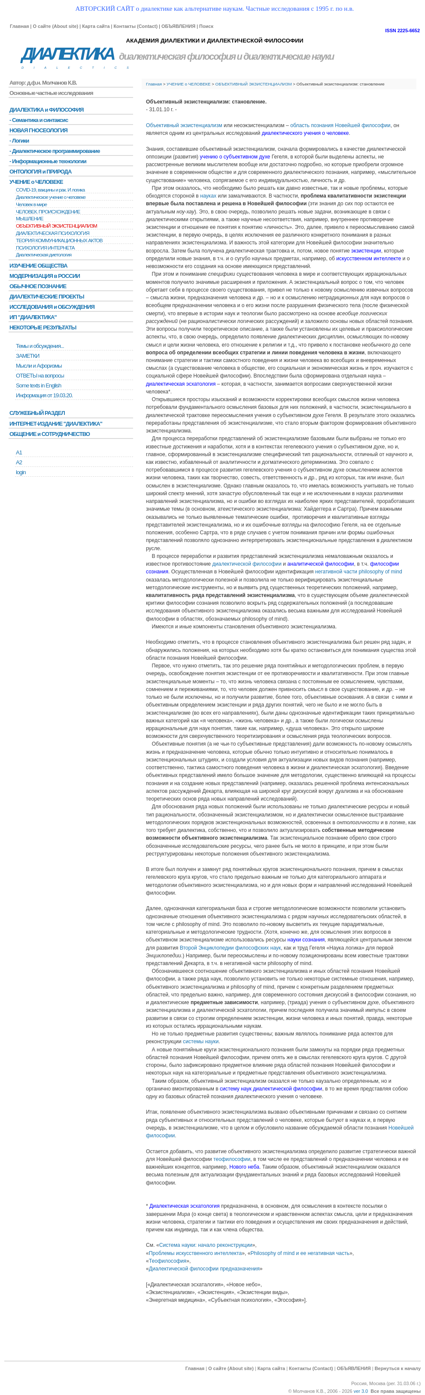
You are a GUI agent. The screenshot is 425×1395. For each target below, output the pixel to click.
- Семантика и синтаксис (38, 120)
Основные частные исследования (51, 93)
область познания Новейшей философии (340, 125)
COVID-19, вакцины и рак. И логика (50, 190)
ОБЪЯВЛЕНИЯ (178, 26)
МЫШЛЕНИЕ (29, 219)
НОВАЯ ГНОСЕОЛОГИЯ (38, 130)
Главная (19, 26)
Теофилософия (167, 1261)
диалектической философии (246, 564)
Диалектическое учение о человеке (50, 197)
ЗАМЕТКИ (27, 356)
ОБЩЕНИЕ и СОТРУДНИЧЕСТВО (49, 434)
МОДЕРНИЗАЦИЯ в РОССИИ (44, 276)
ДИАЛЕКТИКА (67, 54)
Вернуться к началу (398, 1368)
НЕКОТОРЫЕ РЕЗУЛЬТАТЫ (42, 327)
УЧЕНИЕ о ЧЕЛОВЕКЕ (188, 84)
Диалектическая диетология (43, 255)
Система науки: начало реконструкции (205, 1245)
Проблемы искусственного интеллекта (195, 1253)
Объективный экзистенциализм (184, 125)
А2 (19, 462)
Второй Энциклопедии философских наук (230, 948)
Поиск (206, 26)
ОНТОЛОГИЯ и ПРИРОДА (40, 171)
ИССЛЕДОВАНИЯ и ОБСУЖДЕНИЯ (51, 307)
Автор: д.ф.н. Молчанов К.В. (43, 82)
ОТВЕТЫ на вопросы (40, 375)
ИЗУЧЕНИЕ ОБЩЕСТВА (38, 265)
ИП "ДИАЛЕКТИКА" (33, 317)
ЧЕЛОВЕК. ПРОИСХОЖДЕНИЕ (48, 212)
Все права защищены (395, 1391)
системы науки (201, 1042)
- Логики (19, 140)
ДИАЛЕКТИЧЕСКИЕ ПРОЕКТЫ (46, 296)
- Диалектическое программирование (54, 151)
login (21, 472)
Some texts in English (38, 385)
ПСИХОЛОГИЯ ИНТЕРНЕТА (45, 248)
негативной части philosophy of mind (358, 572)
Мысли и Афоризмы (39, 365)
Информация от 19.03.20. (44, 395)
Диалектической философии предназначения (204, 1269)
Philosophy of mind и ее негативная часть (300, 1253)
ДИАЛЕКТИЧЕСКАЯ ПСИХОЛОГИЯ (52, 233)
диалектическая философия (177, 56)
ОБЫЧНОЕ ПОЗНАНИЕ (37, 286)
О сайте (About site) (55, 26)
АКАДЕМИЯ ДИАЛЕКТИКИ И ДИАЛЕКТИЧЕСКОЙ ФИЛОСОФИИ (214, 40)
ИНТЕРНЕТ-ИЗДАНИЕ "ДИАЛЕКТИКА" (55, 423)
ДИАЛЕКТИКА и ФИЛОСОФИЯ (46, 110)
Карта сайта (95, 26)
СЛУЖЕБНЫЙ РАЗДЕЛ (37, 413)
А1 (19, 452)
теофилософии (231, 1159)
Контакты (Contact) (135, 26)
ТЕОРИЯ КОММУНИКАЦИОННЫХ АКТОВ (59, 241)
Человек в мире (31, 204)
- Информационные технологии (47, 161)
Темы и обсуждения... (40, 346)
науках (208, 196)
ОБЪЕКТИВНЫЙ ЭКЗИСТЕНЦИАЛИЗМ (254, 84)
